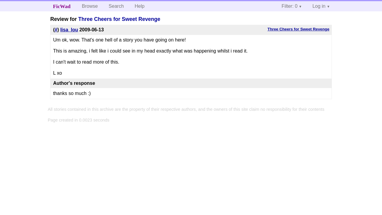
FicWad (62, 6)
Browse (90, 6)
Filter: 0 (290, 6)
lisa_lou (69, 29)
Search (116, 6)
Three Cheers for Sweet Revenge (119, 19)
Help (139, 6)
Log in (319, 6)
